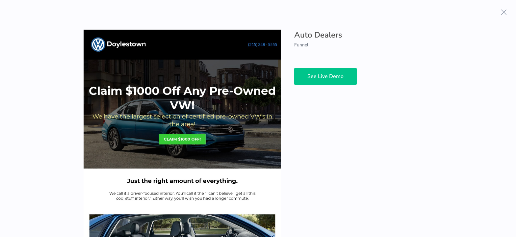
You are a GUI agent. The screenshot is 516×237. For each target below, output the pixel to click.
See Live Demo (325, 76)
